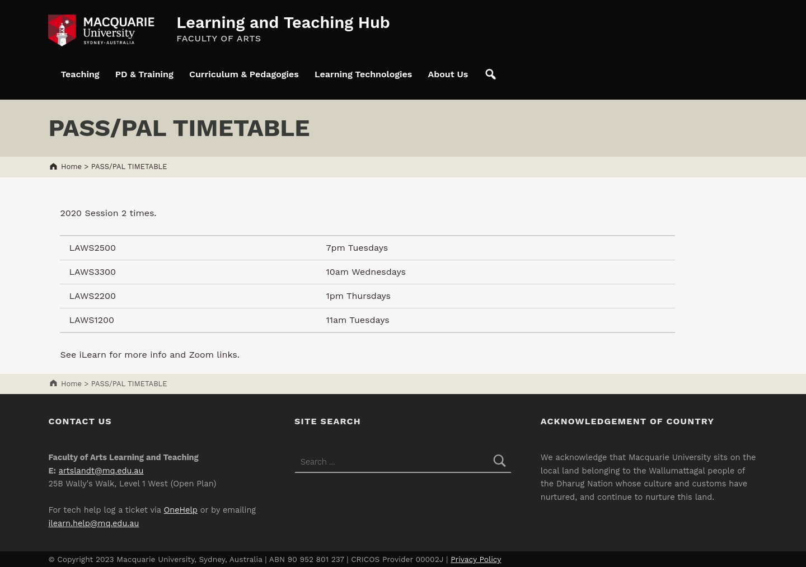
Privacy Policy (476, 559)
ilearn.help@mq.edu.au (93, 523)
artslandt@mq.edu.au (101, 471)
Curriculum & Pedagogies (244, 74)
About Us (448, 74)
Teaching (79, 74)
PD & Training (144, 74)
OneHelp (181, 510)
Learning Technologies (363, 74)
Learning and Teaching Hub (283, 22)
